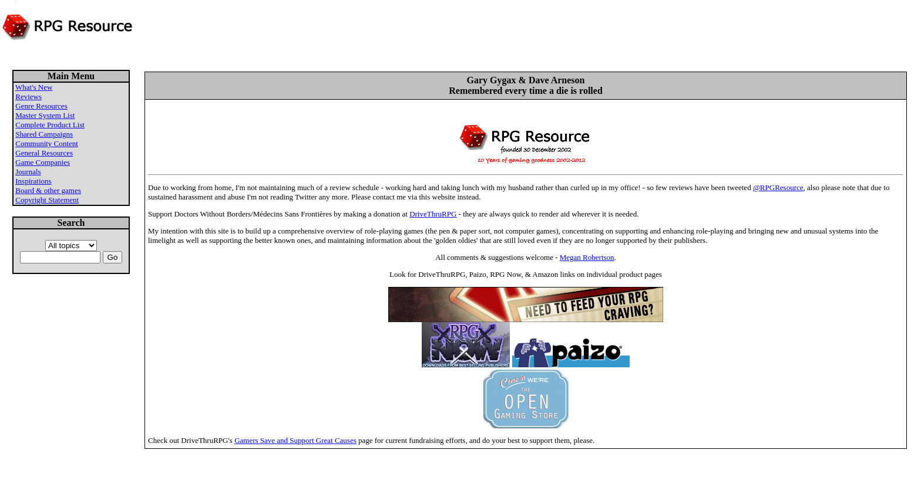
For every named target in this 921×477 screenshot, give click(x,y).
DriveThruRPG (432, 213)
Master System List (45, 115)
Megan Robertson (587, 257)
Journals (28, 171)
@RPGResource (778, 187)
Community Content (46, 143)
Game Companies (42, 162)
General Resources (44, 152)
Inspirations (33, 181)
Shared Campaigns (44, 134)
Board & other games (48, 190)
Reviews (28, 96)
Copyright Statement (47, 199)
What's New (33, 87)
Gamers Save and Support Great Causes (295, 440)
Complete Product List (50, 124)
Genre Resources (41, 106)
